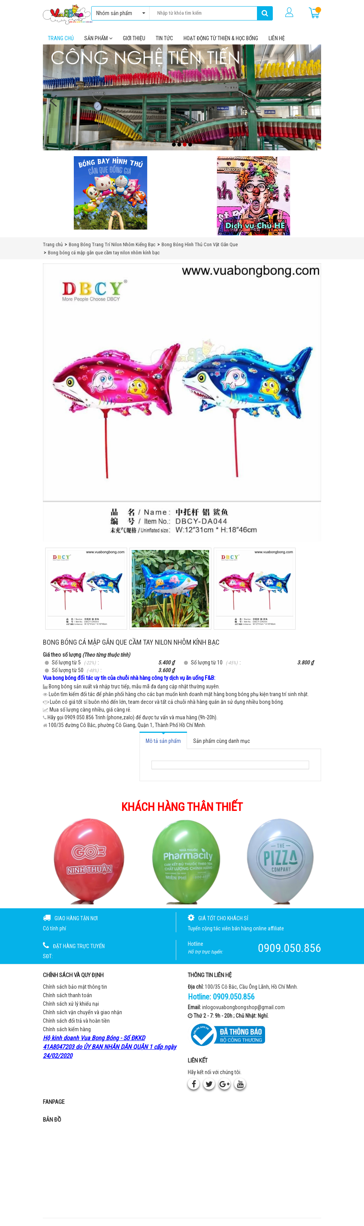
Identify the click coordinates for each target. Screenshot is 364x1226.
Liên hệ (277, 38)
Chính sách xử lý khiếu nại (71, 1004)
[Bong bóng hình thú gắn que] (110, 193)
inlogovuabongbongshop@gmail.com (243, 1007)
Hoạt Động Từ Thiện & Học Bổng (221, 38)
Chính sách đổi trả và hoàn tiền (76, 1021)
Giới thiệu (134, 38)
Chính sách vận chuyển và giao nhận (82, 1013)
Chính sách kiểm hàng (67, 1030)
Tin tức (164, 38)
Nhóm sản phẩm (118, 13)
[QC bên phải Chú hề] (253, 196)
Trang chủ (61, 38)
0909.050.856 (234, 997)
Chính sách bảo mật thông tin (75, 987)
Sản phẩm (98, 38)
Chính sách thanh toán (67, 996)
